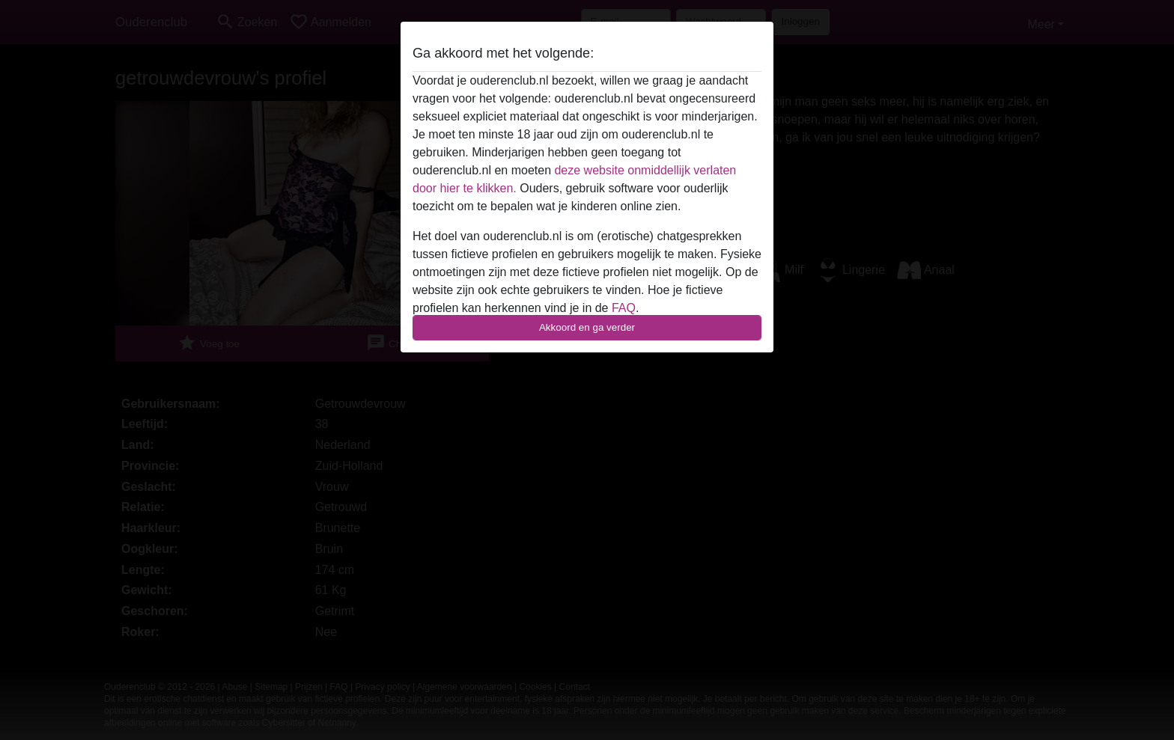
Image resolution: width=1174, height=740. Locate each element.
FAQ (624, 308)
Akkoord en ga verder (587, 327)
